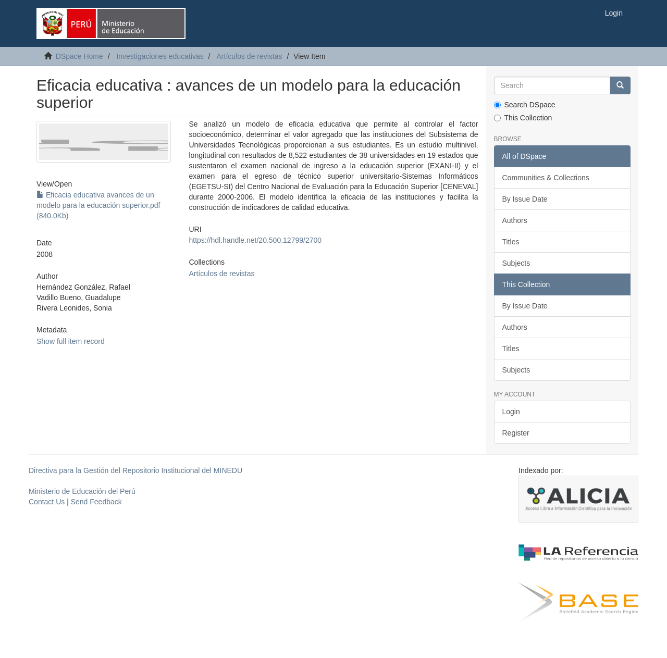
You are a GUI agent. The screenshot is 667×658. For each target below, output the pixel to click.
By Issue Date (525, 199)
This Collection (523, 118)
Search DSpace (524, 105)
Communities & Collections (545, 177)
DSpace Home (79, 56)
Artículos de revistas (249, 56)
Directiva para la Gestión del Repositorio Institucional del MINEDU (135, 470)
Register (515, 433)
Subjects (516, 263)
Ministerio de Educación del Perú (82, 491)
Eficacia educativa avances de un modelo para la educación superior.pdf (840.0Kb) (98, 205)
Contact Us (47, 502)
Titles (511, 242)
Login (511, 411)
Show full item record (70, 341)
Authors (514, 220)
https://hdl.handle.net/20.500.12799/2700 (255, 240)
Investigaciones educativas (159, 56)
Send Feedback (96, 502)
